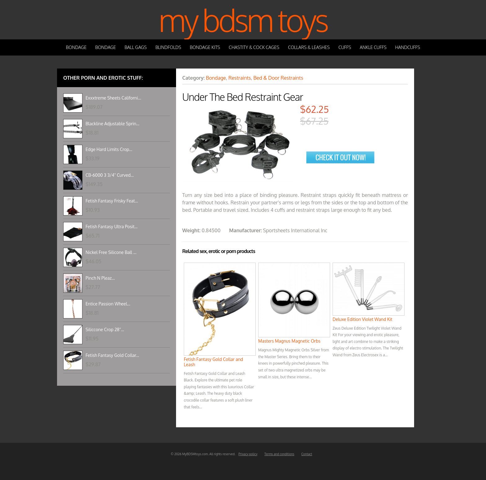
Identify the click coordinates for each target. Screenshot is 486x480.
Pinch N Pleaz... (100, 278)
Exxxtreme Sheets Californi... (113, 97)
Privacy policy (247, 454)
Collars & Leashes (309, 47)
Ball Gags (136, 47)
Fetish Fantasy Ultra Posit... (112, 226)
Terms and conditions (279, 454)
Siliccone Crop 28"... (105, 329)
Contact (306, 454)
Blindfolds (168, 47)
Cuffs (344, 47)
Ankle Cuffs (373, 47)
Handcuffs (407, 47)
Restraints (239, 78)
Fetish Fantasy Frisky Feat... (112, 200)
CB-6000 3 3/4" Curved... (110, 175)
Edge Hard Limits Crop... (109, 149)
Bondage (76, 47)
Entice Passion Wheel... (108, 303)
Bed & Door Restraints (278, 78)
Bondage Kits (205, 47)
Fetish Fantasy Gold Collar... (112, 355)
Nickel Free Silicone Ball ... (111, 252)
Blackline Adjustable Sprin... (112, 123)
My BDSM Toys (243, 19)
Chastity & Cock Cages (254, 47)
